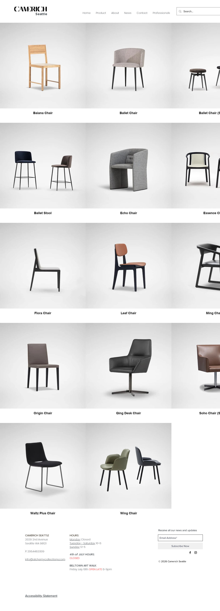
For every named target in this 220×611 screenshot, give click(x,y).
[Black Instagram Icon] (195, 552)
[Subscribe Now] (180, 546)
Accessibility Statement (41, 596)
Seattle (41, 14)
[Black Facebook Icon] (190, 552)
